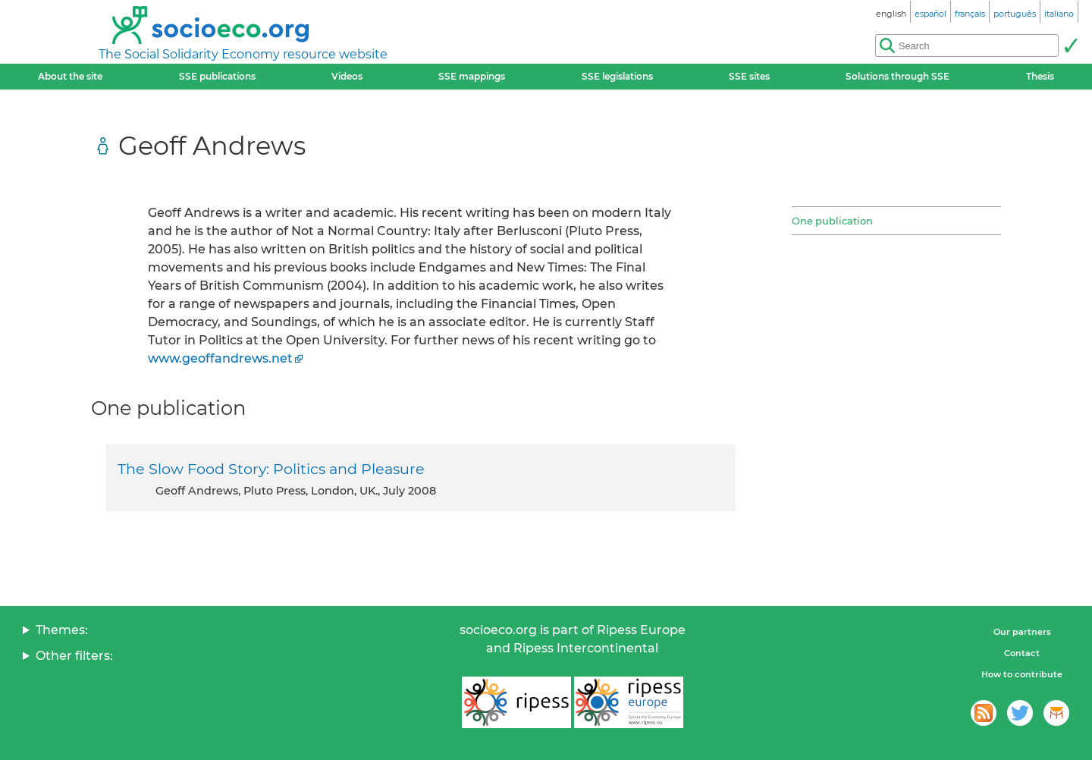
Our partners (1022, 632)
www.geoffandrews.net (220, 358)
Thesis (1040, 76)
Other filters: (74, 656)
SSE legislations (617, 76)
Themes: (62, 630)
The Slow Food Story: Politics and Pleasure (271, 469)
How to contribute (1021, 674)
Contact (1022, 653)
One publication (832, 221)
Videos (346, 76)
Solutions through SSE (897, 76)
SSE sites (749, 76)
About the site (70, 76)
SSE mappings (471, 76)
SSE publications (217, 76)
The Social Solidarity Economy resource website (243, 54)
